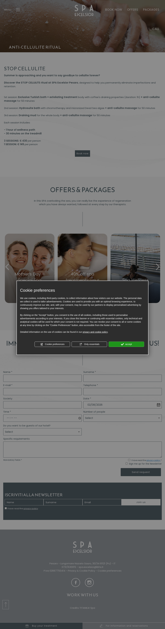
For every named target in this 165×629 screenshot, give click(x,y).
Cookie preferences (52, 344)
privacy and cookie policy (95, 332)
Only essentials (89, 344)
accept (126, 344)
